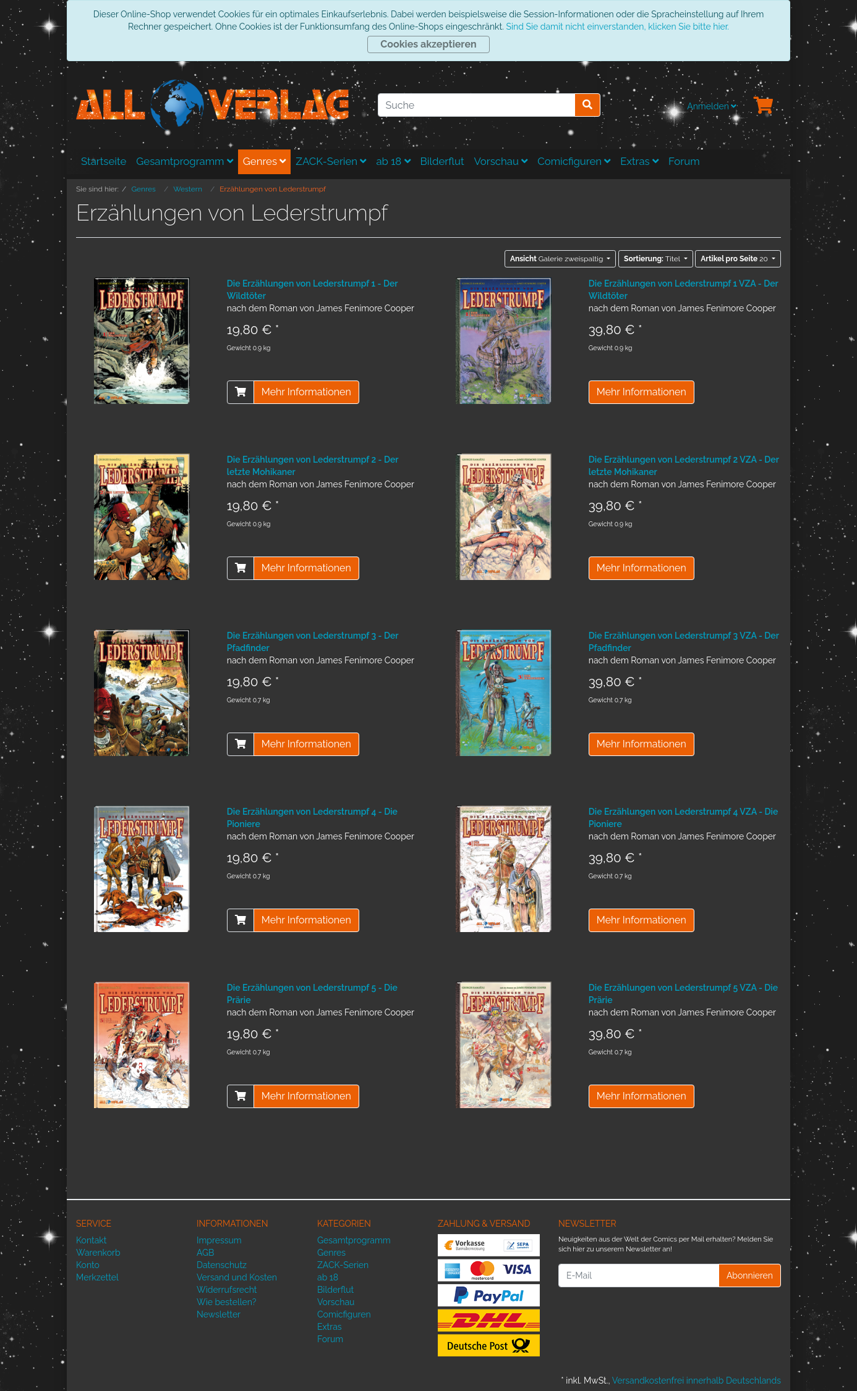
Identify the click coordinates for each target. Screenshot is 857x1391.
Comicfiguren (573, 161)
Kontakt (91, 1240)
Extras (639, 161)
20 (735, 258)
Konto (88, 1265)
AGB (205, 1253)
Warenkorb (98, 1253)
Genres (264, 161)
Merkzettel (97, 1277)
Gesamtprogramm (184, 161)
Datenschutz (222, 1265)
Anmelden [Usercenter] (711, 106)
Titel (653, 258)
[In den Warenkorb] (240, 392)
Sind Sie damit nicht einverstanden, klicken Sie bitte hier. (617, 27)
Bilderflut (442, 161)
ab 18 (393, 161)
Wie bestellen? (226, 1302)
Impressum (219, 1240)
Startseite (103, 161)
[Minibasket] (763, 106)
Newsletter (219, 1314)
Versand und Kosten (237, 1277)
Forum (684, 161)
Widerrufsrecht (227, 1290)
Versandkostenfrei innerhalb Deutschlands (696, 1380)
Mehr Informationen (306, 392)
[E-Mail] (638, 1275)
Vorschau (501, 161)
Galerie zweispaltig (557, 258)
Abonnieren (750, 1275)
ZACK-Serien (331, 161)
